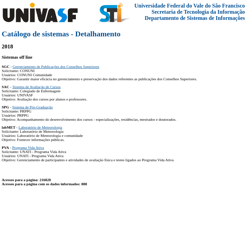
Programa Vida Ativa (28, 147)
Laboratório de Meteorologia (40, 127)
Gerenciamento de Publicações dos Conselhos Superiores (56, 66)
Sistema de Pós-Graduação (32, 107)
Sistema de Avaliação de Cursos (36, 87)
